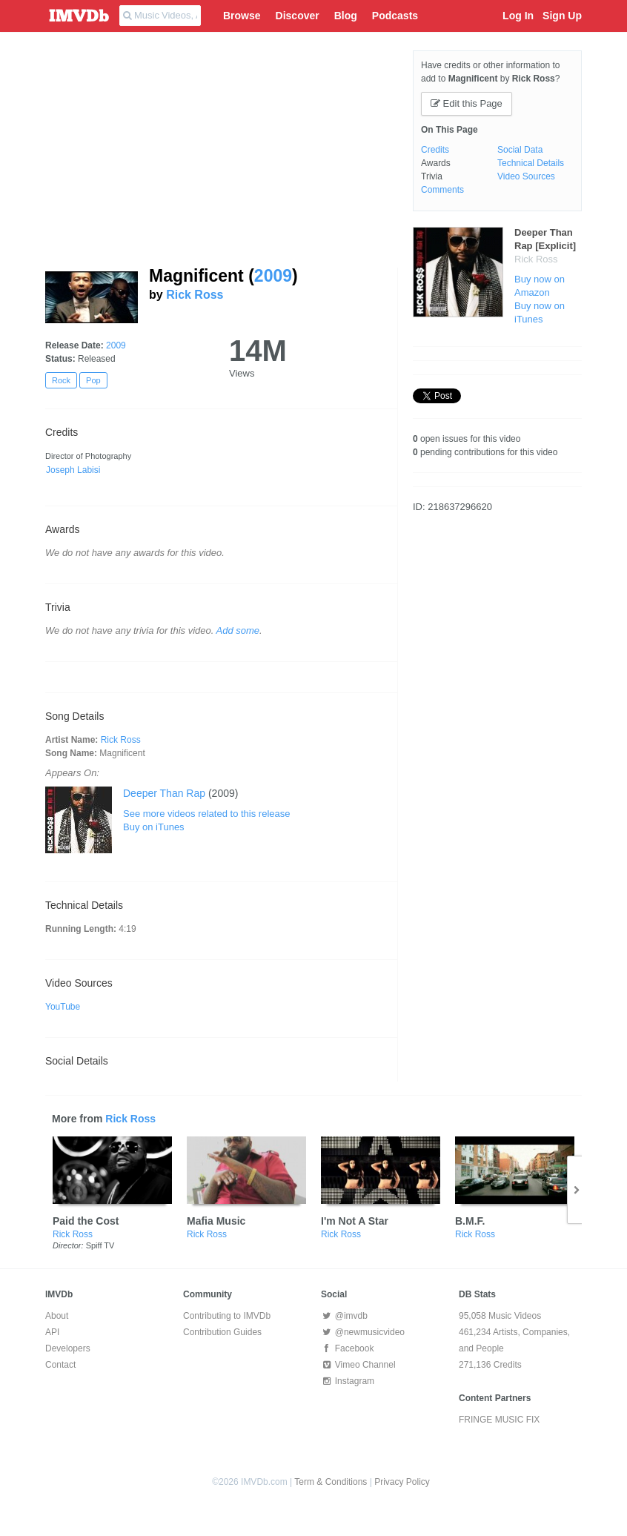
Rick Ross (194, 294)
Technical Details (530, 163)
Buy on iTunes (154, 826)
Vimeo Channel (358, 1365)
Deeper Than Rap (164, 793)
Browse (242, 15)
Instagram (347, 1381)
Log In (518, 15)
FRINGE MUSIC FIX (499, 1419)
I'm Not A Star (354, 1221)
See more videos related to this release (206, 813)
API (52, 1332)
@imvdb (344, 1316)
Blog (345, 15)
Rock (61, 380)
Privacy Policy (402, 1482)
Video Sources (526, 176)
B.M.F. (470, 1221)
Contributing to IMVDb (227, 1316)
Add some (238, 630)
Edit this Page (466, 103)
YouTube (62, 1007)
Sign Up (562, 15)
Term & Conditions (330, 1482)
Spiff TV (100, 1245)
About (56, 1316)
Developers (67, 1348)
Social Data (520, 150)
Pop (93, 380)
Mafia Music (216, 1221)
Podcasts (395, 15)
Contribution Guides (222, 1332)
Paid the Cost (86, 1221)
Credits (435, 150)
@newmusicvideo (363, 1332)
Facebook (347, 1348)
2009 (273, 275)
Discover (297, 15)
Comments (442, 190)
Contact (60, 1365)
